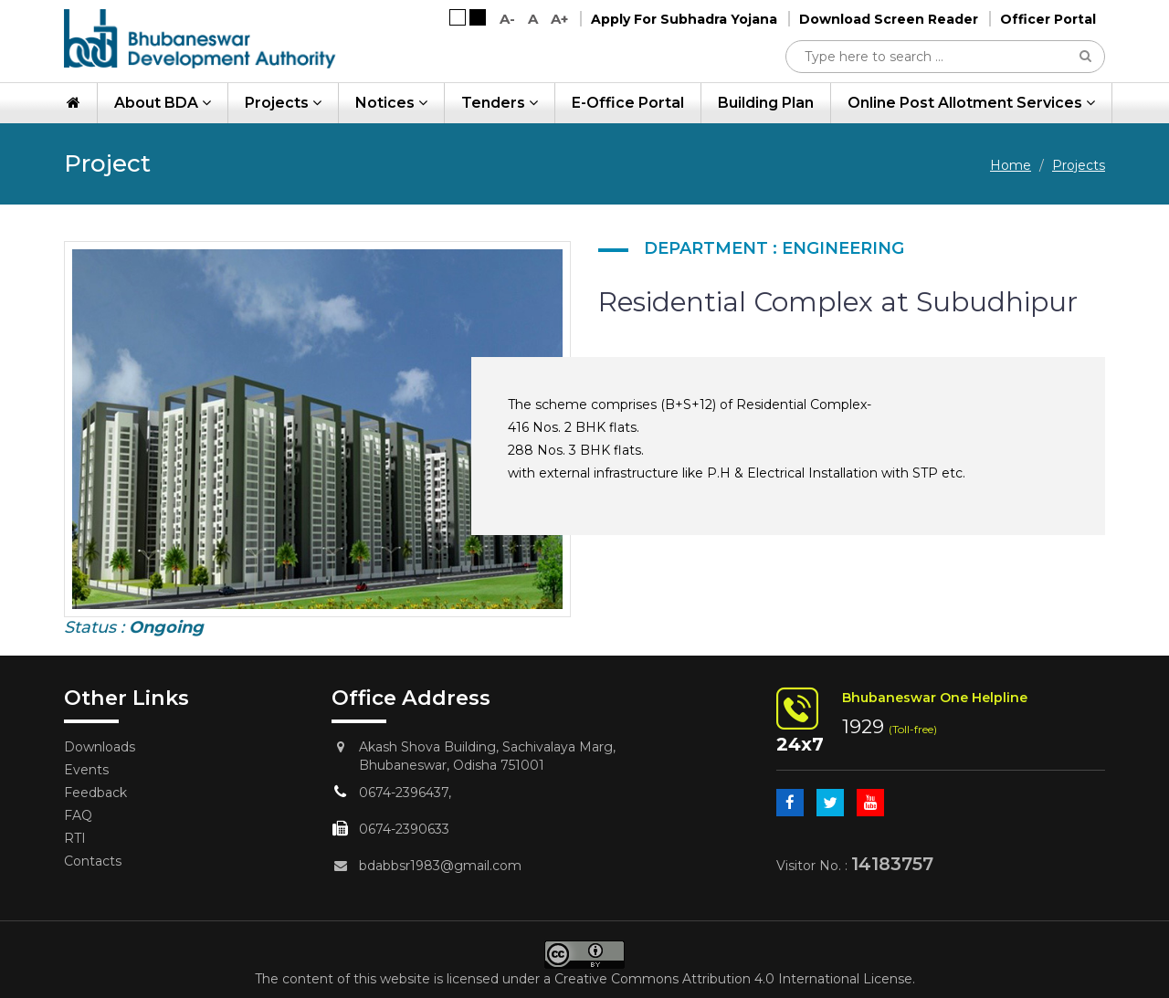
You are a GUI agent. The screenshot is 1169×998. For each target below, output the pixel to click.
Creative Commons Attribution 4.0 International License (733, 979)
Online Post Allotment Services (971, 102)
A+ (559, 18)
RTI (75, 838)
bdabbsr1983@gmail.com (440, 865)
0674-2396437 (403, 792)
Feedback (95, 792)
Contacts (92, 861)
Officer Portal (1048, 19)
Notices (391, 102)
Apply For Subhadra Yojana (684, 19)
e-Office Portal (628, 102)
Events (86, 770)
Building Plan (766, 102)
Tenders (499, 102)
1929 (863, 727)
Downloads (99, 747)
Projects (283, 102)
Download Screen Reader (888, 19)
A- (507, 18)
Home (1010, 165)
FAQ (78, 815)
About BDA (162, 102)
